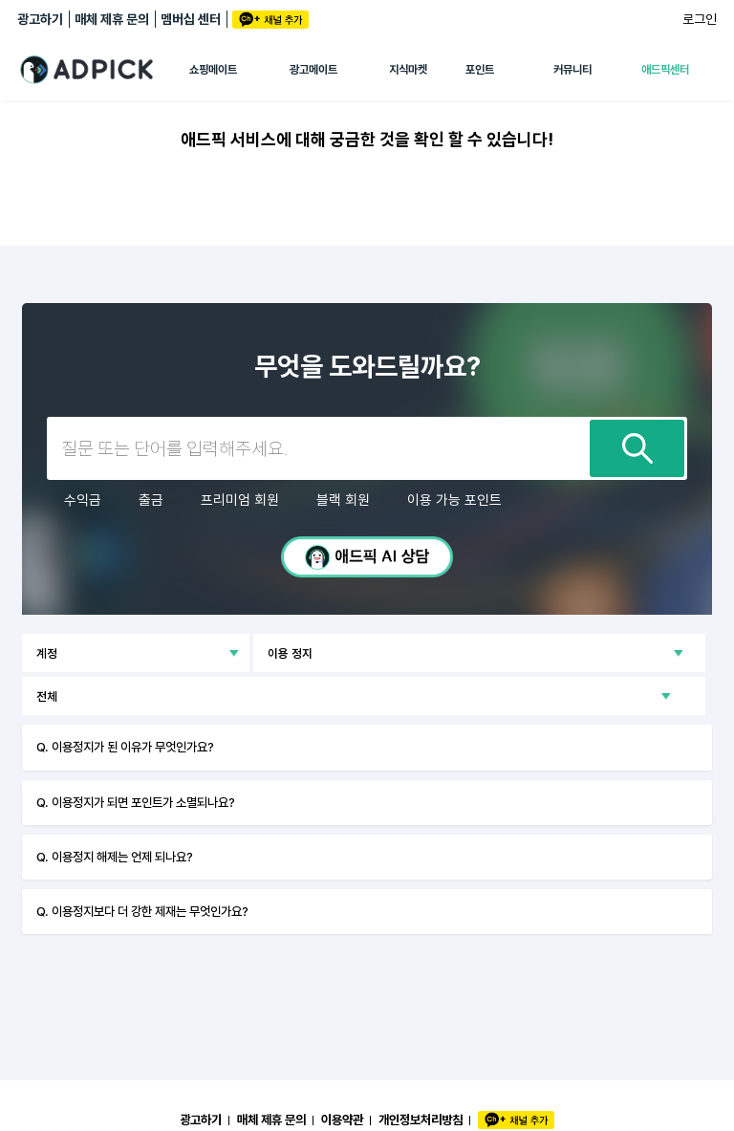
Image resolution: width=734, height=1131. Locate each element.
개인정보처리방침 (420, 1119)
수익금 (82, 500)
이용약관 (342, 1119)
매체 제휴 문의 (112, 19)
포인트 (479, 69)
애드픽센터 (665, 69)
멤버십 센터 (191, 19)
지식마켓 (408, 69)
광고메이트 (313, 69)
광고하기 (40, 19)
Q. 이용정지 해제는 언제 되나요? (114, 856)
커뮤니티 (572, 69)
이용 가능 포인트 (454, 500)
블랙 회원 (343, 500)
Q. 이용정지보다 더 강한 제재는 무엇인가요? (142, 911)
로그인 (699, 19)
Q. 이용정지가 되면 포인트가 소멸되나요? (135, 802)
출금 (151, 500)
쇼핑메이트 (213, 69)
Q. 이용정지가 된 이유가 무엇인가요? (125, 746)
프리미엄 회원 (240, 500)
